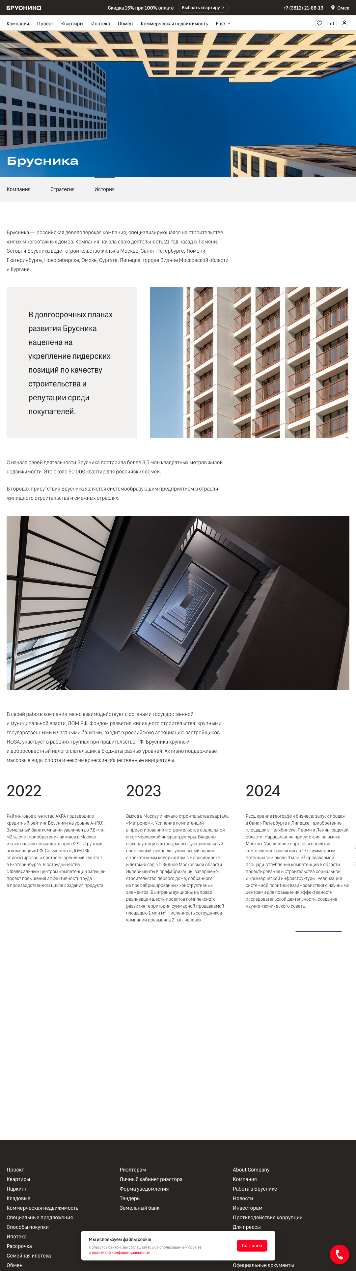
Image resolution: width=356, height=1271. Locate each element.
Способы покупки (28, 1227)
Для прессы (247, 1227)
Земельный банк (140, 1208)
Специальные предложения (40, 1217)
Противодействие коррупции (268, 1217)
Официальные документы (263, 1265)
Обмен (125, 23)
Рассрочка (19, 1246)
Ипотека (100, 23)
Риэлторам (133, 1170)
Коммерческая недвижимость (174, 23)
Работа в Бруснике (255, 1189)
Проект (45, 23)
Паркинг (17, 1189)
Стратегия (62, 189)
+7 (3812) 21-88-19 (303, 8)
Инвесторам (247, 1208)
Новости (243, 1198)
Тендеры (130, 1198)
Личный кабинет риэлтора (151, 1179)
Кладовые (18, 1198)
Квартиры (72, 23)
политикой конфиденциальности (121, 1252)
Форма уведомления (144, 1189)
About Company (251, 1170)
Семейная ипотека (29, 1256)
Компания (18, 23)
